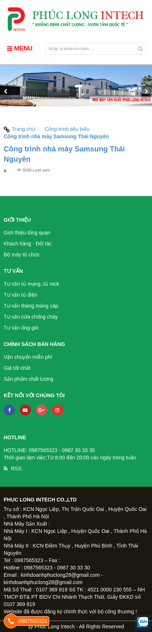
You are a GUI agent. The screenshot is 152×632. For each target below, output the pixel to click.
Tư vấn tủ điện (20, 295)
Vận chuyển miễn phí (28, 357)
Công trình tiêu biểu (66, 129)
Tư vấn (13, 271)
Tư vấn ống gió (21, 328)
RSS (16, 468)
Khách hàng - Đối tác (28, 244)
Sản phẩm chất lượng (28, 379)
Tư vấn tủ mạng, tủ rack (31, 284)
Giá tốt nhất (17, 368)
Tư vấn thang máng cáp (31, 306)
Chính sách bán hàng (34, 344)
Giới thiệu (17, 220)
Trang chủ (19, 129)
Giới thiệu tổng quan (27, 233)
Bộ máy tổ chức (22, 254)
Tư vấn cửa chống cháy (31, 317)
